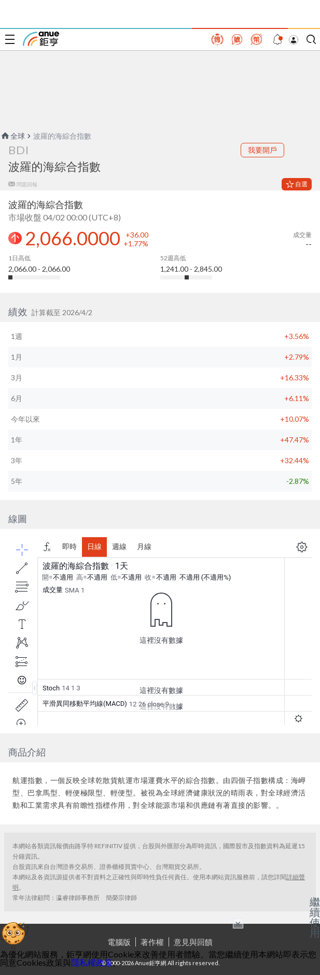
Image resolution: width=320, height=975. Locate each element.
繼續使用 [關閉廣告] (315, 917)
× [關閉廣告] (238, 923)
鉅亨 (41, 39)
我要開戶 (262, 149)
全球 (12, 135)
